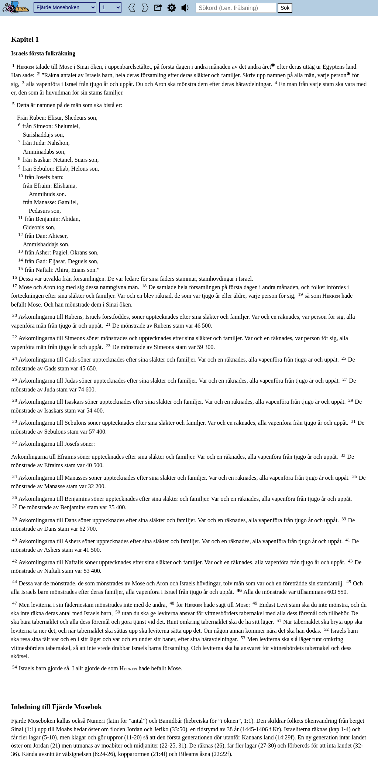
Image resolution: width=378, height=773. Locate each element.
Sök (285, 8)
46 (239, 590)
